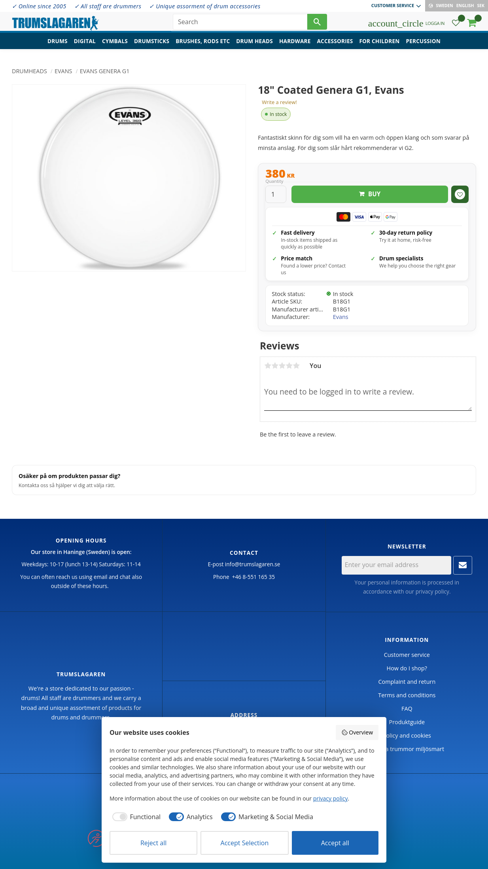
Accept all (335, 843)
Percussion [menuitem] (423, 45)
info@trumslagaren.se (252, 564)
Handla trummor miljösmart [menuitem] (407, 749)
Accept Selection (245, 843)
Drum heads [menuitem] (254, 45)
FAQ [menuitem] (406, 708)
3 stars (282, 365)
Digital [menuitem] (85, 45)
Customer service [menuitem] (392, 5)
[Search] (317, 24)
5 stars (296, 365)
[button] (455, 26)
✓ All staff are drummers (108, 6)
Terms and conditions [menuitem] (406, 695)
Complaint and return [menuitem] (406, 681)
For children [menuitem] (379, 45)
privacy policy (432, 591)
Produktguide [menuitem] (407, 722)
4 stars (289, 365)
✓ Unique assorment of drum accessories (204, 6)
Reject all (153, 843)
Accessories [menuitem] (335, 45)
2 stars (274, 365)
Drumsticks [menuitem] (151, 45)
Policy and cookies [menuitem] (407, 735)
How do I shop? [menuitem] (407, 668)
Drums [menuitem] (57, 45)
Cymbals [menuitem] (115, 45)
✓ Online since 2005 (39, 6)
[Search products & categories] (240, 24)
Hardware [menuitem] (295, 45)
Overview (357, 732)
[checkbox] (135, 817)
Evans (340, 317)
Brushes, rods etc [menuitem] (203, 45)
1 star (267, 365)
